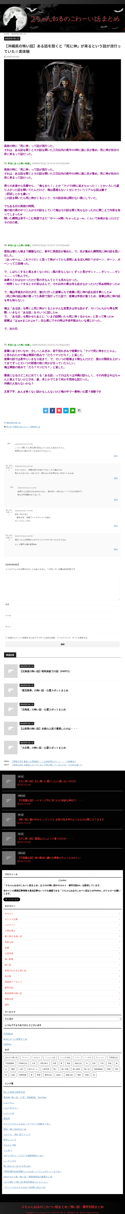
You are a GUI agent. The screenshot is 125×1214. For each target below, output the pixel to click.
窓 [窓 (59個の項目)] (6, 1075)
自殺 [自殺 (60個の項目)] (13, 1075)
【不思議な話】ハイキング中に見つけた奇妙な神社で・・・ (50, 800)
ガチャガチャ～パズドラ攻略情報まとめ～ (23, 1155)
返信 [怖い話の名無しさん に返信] (116, 478)
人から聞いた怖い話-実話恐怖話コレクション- (25, 1182)
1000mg (7, 1044)
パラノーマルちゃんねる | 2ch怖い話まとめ (24, 1187)
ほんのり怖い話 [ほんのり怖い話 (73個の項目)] (11, 1057)
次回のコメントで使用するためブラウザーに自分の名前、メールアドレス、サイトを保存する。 (48, 638)
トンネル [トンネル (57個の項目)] (87, 1057)
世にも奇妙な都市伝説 (14, 1092)
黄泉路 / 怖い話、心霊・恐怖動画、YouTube (24, 1097)
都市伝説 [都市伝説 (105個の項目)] (48, 1075)
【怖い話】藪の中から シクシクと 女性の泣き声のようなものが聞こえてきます (61, 819)
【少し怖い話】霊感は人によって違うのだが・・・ (46, 838)
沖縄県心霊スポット (21, 427)
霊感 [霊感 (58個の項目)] (87, 1075)
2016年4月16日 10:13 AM (27, 488)
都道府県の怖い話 (13, 423)
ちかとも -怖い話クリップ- (17, 1134)
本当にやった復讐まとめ (15, 1039)
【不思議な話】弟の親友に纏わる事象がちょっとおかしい (49, 857)
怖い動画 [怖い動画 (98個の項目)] (76, 1069)
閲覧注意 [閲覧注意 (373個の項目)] (69, 1075)
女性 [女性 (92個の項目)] (94, 1063)
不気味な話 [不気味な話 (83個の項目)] (22, 1063)
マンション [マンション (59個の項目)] (100, 1057)
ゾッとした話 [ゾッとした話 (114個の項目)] (50, 1057)
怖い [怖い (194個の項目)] (55, 1069)
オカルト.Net (9, 1145)
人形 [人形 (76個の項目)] (33, 1063)
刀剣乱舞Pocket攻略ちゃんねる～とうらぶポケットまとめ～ (32, 1171)
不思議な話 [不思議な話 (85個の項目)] (113, 1057)
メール (8, 615)
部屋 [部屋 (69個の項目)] (38, 1075)
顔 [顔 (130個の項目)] (94, 1075)
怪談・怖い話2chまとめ (14, 1129)
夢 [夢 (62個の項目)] (61, 1063)
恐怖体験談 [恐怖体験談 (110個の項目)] (98, 1069)
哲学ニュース (9, 1140)
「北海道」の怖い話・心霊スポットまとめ (43, 709)
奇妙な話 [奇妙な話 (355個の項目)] (78, 1063)
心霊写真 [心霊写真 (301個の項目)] (45, 1069)
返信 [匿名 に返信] (116, 456)
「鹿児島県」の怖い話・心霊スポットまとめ (44, 690)
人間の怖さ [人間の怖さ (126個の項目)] (43, 1063)
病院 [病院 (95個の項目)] (109, 1069)
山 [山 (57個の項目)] (6, 1069)
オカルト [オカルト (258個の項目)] (36, 1057)
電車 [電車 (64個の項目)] (79, 1075)
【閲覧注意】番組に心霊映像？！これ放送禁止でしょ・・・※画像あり (43, 761)
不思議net (8, 1034)
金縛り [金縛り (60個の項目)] (58, 1075)
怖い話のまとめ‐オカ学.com (16, 1166)
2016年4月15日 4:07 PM (24, 444)
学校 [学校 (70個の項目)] (109, 1063)
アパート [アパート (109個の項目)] (25, 1057)
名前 (7, 604)
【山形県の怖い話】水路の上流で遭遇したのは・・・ (49, 728)
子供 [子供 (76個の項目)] (102, 1063)
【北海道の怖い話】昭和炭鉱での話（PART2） (45, 671)
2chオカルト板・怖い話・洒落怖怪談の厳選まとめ (27, 1177)
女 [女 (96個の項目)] (87, 1063)
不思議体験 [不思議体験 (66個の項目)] (9, 1063)
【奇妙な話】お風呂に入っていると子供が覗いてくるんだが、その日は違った (46, 765)
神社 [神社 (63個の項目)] (117, 1069)
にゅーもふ (8, 1103)
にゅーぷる (8, 1113)
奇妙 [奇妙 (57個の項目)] (68, 1063)
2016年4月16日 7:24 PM (24, 511)
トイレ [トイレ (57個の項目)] (77, 1057)
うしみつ (7, 1150)
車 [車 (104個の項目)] (31, 1075)
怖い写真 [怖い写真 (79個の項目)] (65, 1069)
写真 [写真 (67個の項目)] (54, 1063)
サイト (8, 627)
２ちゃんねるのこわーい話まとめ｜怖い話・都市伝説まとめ (62, 1207)
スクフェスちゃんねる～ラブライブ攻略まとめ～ (27, 1124)
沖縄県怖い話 (35, 427)
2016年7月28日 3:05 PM (24, 536)
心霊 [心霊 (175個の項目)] (21, 1069)
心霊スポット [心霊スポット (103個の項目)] (32, 1069)
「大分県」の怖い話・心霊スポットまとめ (43, 747)
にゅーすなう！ (11, 1108)
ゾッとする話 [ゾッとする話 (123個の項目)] (65, 1057)
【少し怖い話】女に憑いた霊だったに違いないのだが (47, 781)
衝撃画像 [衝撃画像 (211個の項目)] (22, 1075)
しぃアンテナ (9, 1161)
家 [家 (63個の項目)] (117, 1063)
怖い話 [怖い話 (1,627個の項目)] (87, 1069)
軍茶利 (6, 1118)
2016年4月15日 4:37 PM (24, 466)
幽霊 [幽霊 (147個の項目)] (13, 1069)
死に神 (9, 427)
